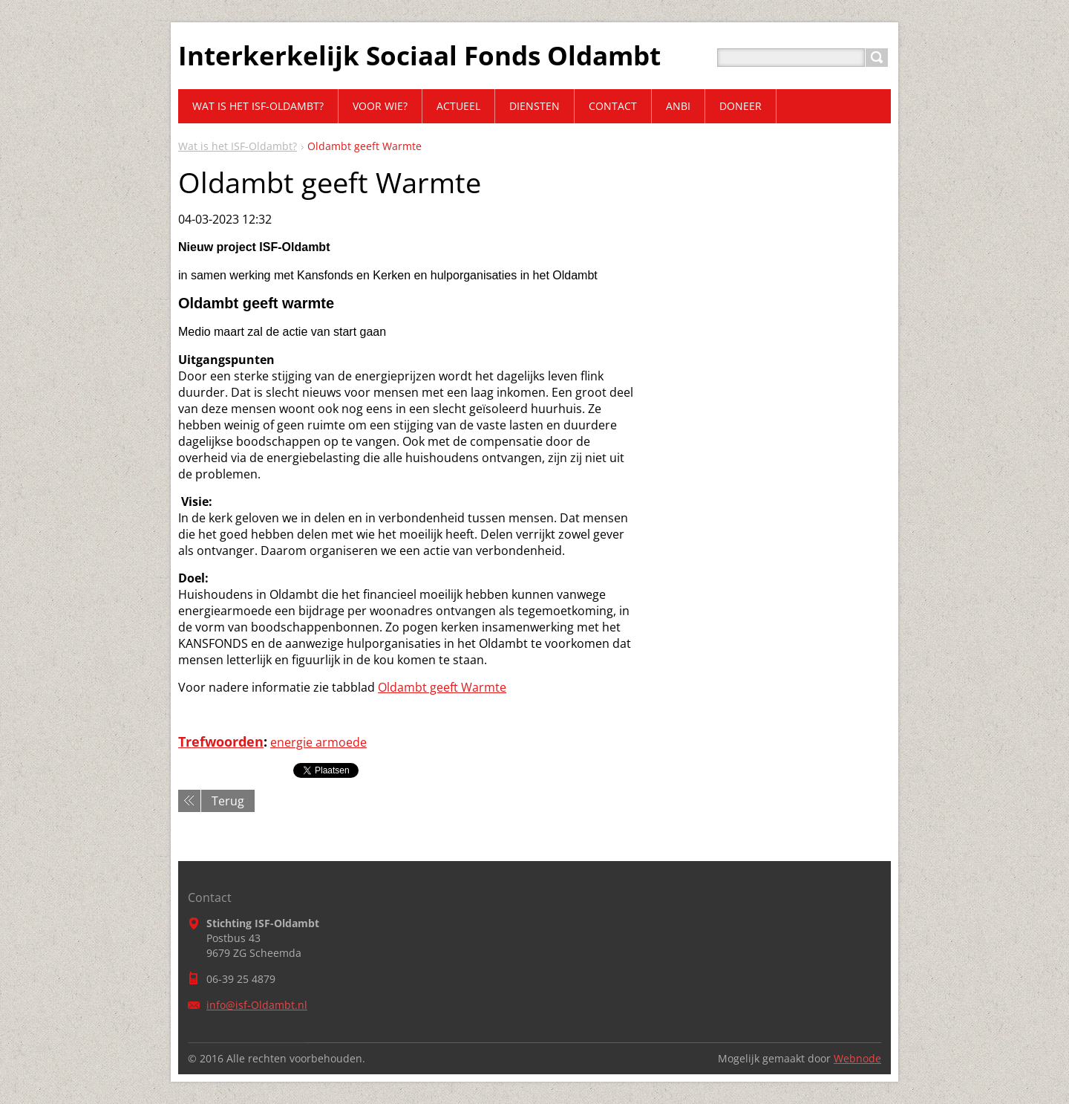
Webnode (857, 1058)
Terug (228, 801)
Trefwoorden (221, 741)
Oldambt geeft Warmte (442, 687)
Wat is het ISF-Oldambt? (237, 146)
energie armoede (318, 742)
